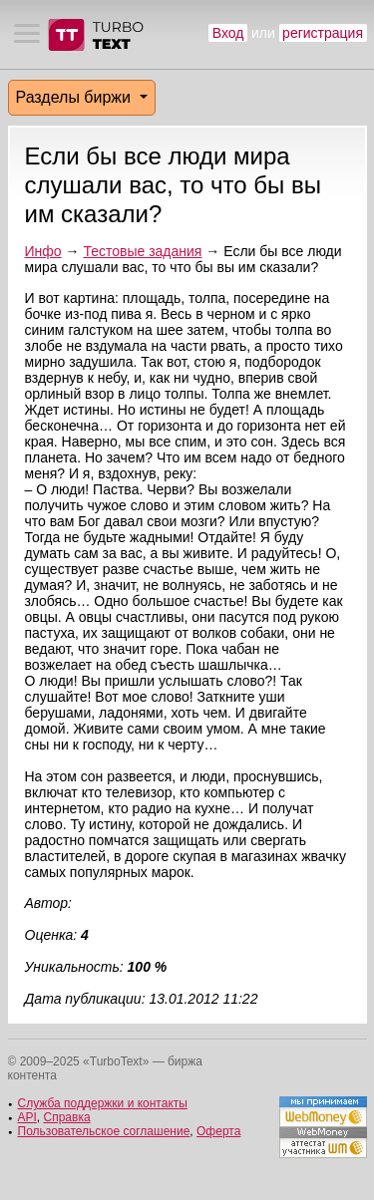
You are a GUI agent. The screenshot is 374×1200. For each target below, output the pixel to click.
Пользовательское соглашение (104, 1131)
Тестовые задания (142, 251)
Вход (228, 33)
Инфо (43, 251)
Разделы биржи (76, 97)
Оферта (218, 1131)
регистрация (322, 33)
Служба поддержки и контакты (102, 1103)
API (27, 1117)
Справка (67, 1117)
